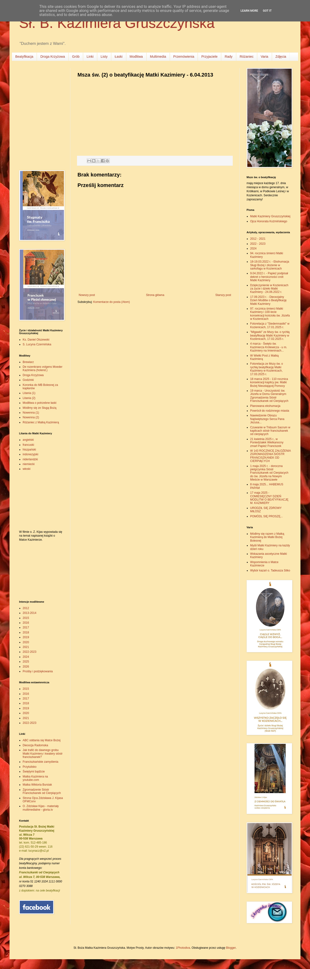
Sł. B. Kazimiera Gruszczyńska (117, 23)
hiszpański (29, 449)
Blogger (231, 947)
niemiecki (29, 464)
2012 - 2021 (257, 238)
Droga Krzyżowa (52, 56)
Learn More (249, 10)
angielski (28, 439)
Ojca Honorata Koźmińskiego (268, 221)
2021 (26, 647)
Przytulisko (29, 766)
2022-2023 (29, 651)
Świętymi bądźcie (34, 771)
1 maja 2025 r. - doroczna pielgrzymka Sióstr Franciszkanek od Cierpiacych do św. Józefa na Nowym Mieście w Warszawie (269, 473)
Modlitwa (136, 56)
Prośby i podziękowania (38, 671)
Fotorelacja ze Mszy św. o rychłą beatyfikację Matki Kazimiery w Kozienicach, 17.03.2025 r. (266, 369)
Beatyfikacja (24, 56)
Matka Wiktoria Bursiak (37, 784)
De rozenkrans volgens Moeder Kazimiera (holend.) (42, 368)
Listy (104, 56)
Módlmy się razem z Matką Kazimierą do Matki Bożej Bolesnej (267, 537)
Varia (264, 56)
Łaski (119, 56)
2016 (26, 622)
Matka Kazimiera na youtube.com (35, 778)
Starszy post (223, 295)
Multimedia (158, 56)
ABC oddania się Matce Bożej (42, 740)
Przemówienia (183, 56)
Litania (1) (29, 393)
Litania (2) (29, 398)
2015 (26, 618)
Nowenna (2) (31, 417)
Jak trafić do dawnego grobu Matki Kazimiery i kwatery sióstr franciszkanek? (42, 753)
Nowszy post (87, 295)
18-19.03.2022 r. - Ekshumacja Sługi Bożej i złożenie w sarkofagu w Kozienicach (269, 265)
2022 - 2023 (257, 243)
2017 (26, 627)
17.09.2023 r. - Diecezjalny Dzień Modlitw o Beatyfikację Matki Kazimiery (268, 300)
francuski (28, 444)
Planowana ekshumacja (265, 406)
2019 (26, 637)
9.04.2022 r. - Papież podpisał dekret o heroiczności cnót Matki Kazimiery (269, 277)
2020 (26, 642)
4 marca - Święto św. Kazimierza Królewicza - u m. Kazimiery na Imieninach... (268, 347)
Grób (75, 56)
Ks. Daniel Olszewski (36, 339)
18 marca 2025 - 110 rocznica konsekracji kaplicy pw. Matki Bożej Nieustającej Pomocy (269, 382)
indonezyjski (30, 454)
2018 (26, 632)
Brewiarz (28, 362)
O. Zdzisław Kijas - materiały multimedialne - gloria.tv (41, 807)
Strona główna (155, 295)
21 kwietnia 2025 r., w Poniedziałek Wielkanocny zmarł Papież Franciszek (266, 442)
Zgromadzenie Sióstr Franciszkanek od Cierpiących (42, 791)
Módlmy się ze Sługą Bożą (39, 407)
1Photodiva (183, 947)
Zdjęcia (280, 56)
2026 (26, 666)
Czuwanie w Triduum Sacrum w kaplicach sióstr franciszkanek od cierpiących (270, 431)
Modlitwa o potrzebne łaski (39, 402)
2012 (26, 608)
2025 (26, 661)
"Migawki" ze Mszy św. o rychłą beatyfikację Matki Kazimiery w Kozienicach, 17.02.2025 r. (269, 335)
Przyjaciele (209, 56)
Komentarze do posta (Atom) (111, 302)
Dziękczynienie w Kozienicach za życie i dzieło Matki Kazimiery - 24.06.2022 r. (269, 289)
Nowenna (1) (31, 412)
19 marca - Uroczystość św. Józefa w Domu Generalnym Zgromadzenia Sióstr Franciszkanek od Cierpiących (269, 396)
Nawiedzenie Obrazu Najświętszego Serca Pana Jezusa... (267, 419)
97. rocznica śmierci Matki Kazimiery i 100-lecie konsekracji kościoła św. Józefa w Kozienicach (270, 314)
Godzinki (28, 380)
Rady (228, 56)
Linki (90, 56)
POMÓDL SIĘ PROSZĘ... (266, 516)
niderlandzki (30, 459)
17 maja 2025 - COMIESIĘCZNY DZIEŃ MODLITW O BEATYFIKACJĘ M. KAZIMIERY (269, 498)
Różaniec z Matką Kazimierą (41, 422)
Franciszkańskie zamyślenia (40, 761)
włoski (27, 469)
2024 (26, 656)
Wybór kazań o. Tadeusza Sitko (270, 570)
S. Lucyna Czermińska (37, 344)
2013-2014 (29, 613)
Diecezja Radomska (35, 745)
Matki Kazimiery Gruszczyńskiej (270, 216)
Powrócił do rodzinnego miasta (269, 410)
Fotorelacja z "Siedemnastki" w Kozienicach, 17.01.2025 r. (269, 325)
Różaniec (246, 56)
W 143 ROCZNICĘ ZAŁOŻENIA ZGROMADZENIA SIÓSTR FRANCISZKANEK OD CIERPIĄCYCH (270, 456)
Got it (267, 10)
